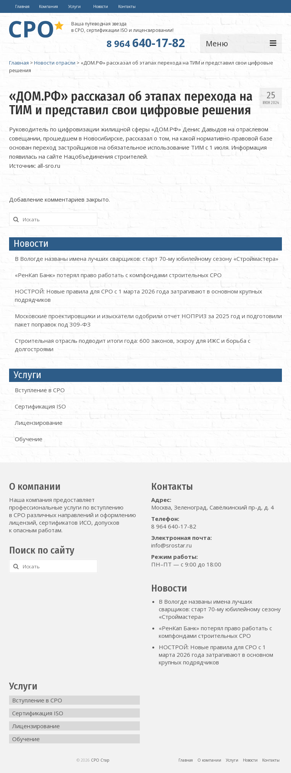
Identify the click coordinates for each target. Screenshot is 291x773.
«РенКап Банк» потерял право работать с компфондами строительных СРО (118, 275)
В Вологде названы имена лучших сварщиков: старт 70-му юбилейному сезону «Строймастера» (146, 258)
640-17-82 (145, 42)
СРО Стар (100, 760)
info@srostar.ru (171, 545)
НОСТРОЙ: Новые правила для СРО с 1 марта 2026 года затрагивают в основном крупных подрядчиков (216, 654)
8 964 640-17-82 (173, 526)
